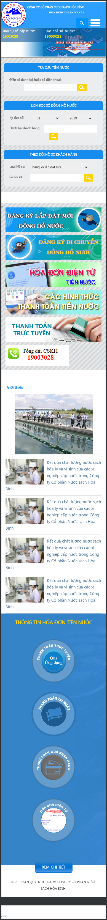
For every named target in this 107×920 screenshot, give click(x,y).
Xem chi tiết (53, 867)
